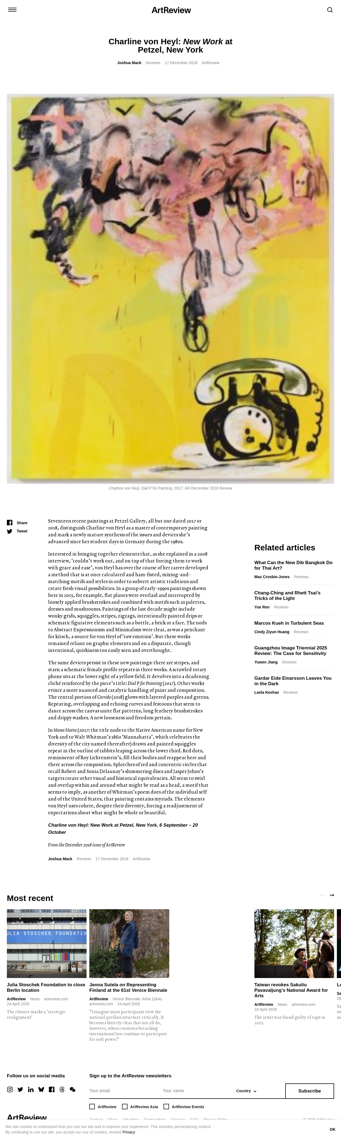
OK (333, 1129)
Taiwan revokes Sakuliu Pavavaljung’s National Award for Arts (291, 990)
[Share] (17, 523)
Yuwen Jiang (266, 662)
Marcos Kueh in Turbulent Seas (289, 623)
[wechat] (72, 1089)
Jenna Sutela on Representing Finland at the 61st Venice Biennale (128, 987)
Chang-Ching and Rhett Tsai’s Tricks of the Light (287, 595)
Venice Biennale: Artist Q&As (137, 999)
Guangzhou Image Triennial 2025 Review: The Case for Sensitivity (290, 650)
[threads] (62, 1089)
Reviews (153, 63)
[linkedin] (31, 1089)
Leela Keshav (266, 692)
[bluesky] (41, 1089)
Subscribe (309, 1091)
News (35, 999)
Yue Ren (262, 607)
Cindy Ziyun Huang (272, 632)
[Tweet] (17, 531)
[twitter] (20, 1089)
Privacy (129, 1132)
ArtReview (16, 999)
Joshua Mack (129, 63)
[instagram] (10, 1089)
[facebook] (51, 1089)
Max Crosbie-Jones (272, 577)
